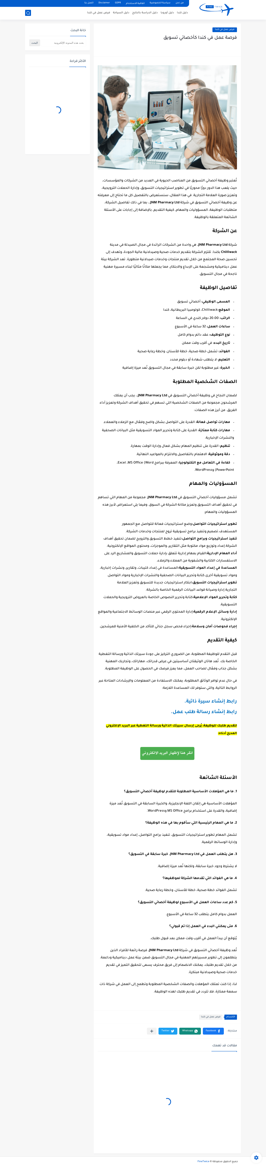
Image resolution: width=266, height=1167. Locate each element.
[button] (213, 1031)
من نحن (180, 3)
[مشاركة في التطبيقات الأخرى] (152, 1031)
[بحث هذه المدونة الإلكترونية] (63, 42)
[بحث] (28, 13)
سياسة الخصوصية (160, 3)
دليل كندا (182, 12)
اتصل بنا (88, 3)
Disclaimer (104, 3)
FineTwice (203, 1161)
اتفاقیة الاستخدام (135, 3)
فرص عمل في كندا (98, 12)
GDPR (118, 3)
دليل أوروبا (167, 12)
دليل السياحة (121, 12)
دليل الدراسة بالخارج (145, 12)
